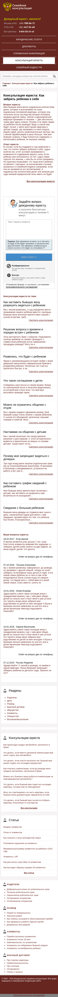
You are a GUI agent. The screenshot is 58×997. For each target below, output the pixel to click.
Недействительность (17, 963)
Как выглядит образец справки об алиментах (24, 867)
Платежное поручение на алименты (20, 843)
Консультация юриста (29, 60)
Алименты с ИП (10, 856)
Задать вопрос (29, 257)
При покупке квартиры (18, 960)
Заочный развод (14, 916)
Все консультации (29, 808)
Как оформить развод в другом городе (25, 922)
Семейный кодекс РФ (29, 67)
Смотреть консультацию (41, 320)
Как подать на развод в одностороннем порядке (30, 919)
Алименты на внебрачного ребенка (24, 948)
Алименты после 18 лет (18, 939)
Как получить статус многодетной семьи (22, 838)
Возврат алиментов (12, 827)
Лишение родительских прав (20, 892)
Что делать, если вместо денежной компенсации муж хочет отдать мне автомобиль (28, 754)
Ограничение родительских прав (22, 895)
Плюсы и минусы (15, 972)
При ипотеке (13, 966)
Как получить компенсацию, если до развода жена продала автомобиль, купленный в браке (27, 769)
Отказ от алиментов (12, 832)
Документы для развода (18, 925)
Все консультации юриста (41, 181)
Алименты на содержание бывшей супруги (27, 945)
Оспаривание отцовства (19, 898)
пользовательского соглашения (21, 287)
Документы (29, 46)
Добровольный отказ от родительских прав (28, 889)
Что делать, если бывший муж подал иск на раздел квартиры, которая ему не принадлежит (27, 785)
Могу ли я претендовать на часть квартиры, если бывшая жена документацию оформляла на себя (26, 793)
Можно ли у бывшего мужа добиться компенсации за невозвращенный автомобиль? (28, 777)
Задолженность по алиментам (22, 942)
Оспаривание (13, 969)
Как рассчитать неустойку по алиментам (22, 862)
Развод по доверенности (18, 913)
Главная (6, 83)
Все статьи (29, 873)
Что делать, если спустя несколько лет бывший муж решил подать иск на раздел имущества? (27, 761)
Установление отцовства (19, 901)
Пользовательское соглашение (29, 995)
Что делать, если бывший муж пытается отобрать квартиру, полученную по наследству (26, 801)
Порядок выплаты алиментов (21, 936)
